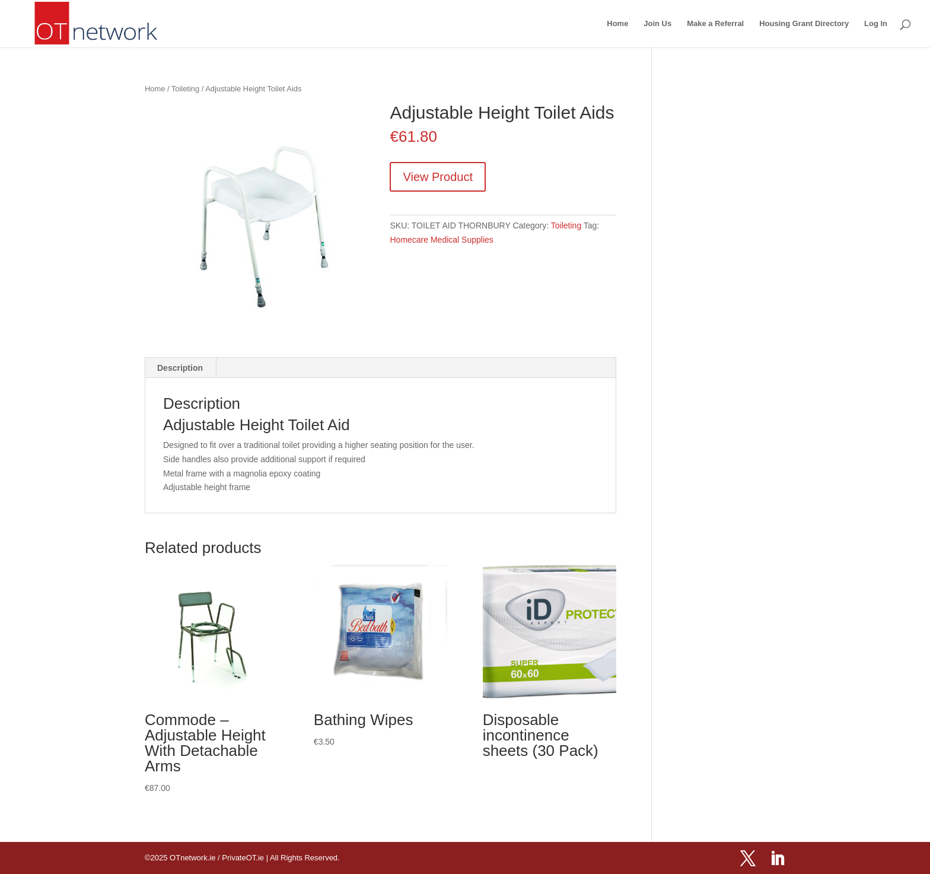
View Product (437, 176)
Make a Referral (715, 24)
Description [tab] (180, 368)
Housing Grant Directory (804, 24)
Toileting (185, 88)
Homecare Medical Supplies (441, 239)
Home (617, 24)
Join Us (657, 24)
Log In (875, 24)
